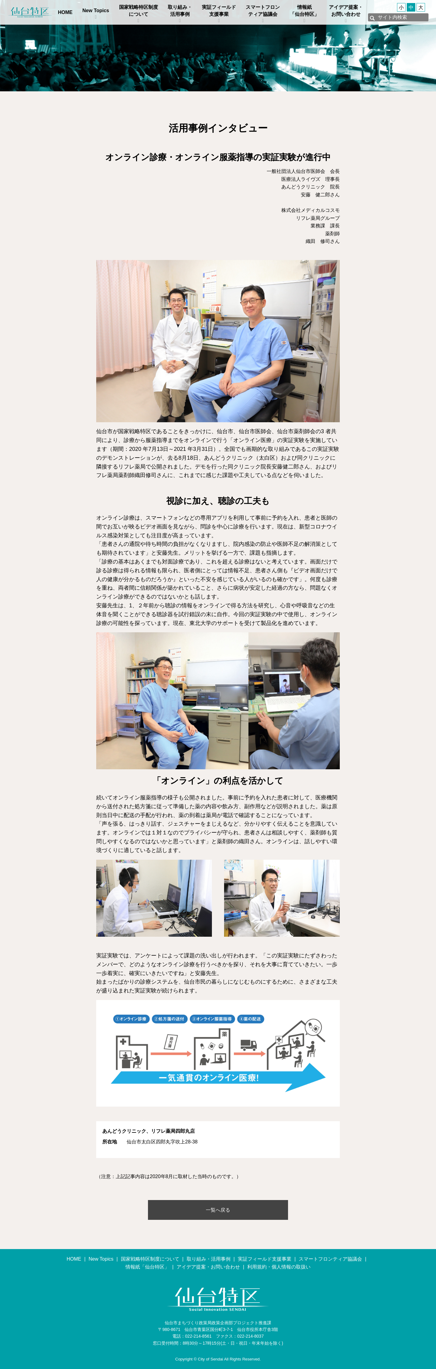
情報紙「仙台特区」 (304, 10)
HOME (65, 12)
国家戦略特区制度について (138, 10)
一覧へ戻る (218, 1210)
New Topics (96, 10)
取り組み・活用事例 (180, 10)
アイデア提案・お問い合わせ (346, 10)
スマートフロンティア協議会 (263, 10)
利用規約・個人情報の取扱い (279, 1266)
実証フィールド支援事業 (219, 10)
